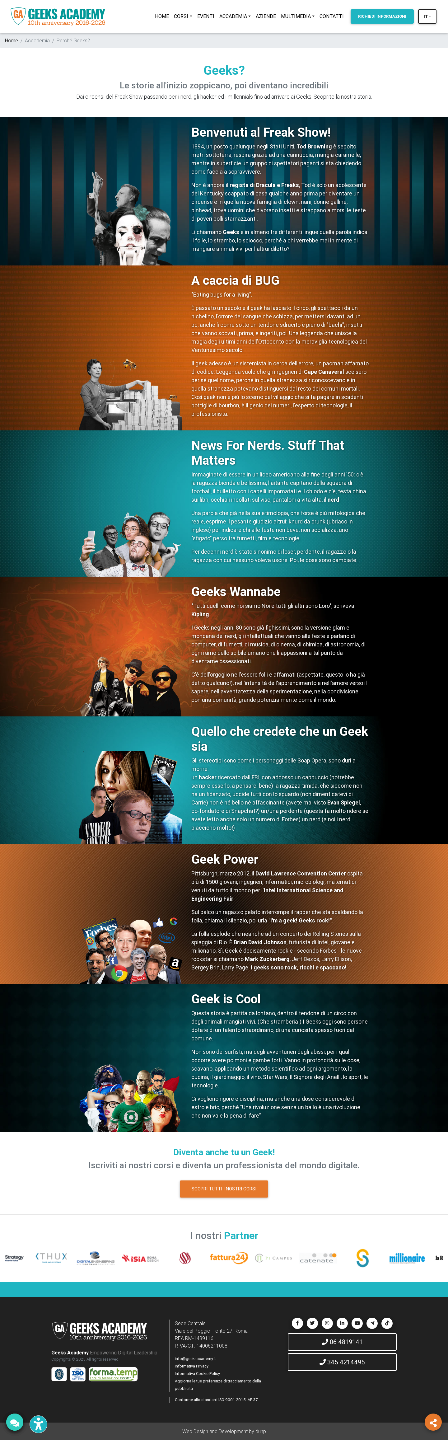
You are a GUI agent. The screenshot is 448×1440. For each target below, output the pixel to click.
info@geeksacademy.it (195, 1358)
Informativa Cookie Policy (197, 1373)
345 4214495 (342, 1362)
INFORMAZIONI (382, 16)
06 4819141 (342, 1342)
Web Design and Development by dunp (224, 1431)
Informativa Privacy (191, 1366)
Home (11, 40)
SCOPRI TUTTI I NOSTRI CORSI (224, 1189)
